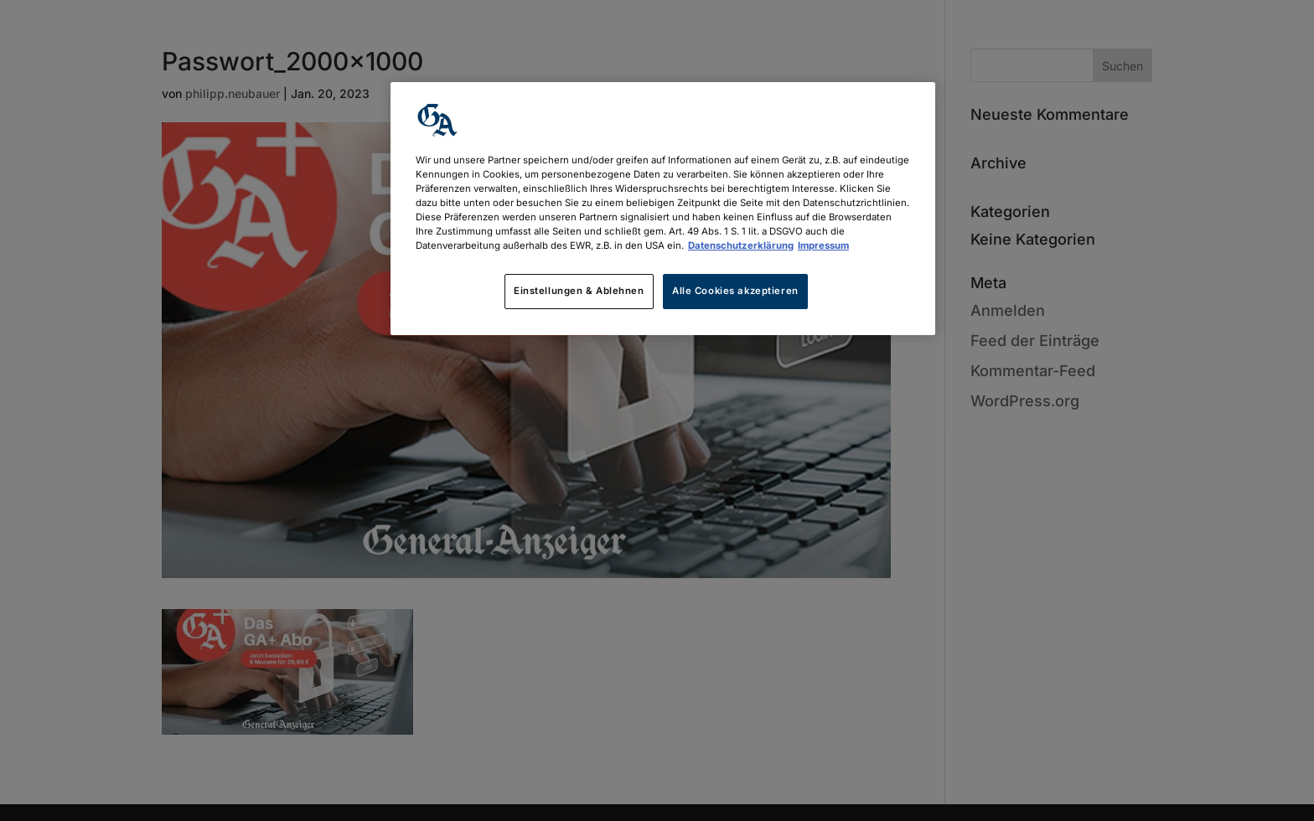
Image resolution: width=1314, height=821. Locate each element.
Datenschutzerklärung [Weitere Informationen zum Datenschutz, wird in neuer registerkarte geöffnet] (741, 245)
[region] (663, 208)
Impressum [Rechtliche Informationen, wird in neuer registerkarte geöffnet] (823, 245)
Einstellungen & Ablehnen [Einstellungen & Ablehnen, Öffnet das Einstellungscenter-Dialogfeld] (579, 291)
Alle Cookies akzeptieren (735, 291)
